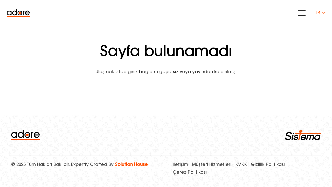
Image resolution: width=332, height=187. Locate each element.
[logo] (25, 135)
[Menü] (301, 12)
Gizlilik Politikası (268, 165)
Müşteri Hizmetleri (211, 165)
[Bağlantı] (18, 13)
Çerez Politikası (190, 172)
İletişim (180, 165)
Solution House (131, 165)
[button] (320, 13)
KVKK (241, 165)
